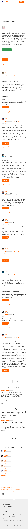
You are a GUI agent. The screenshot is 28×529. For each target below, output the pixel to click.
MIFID (20, 514)
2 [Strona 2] (13, 381)
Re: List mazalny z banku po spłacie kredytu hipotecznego (12, 423)
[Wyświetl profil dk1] (7, 460)
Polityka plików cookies (6, 518)
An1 (6, 118)
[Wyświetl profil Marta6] (7, 470)
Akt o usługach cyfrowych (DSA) (7, 491)
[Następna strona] (26, 381)
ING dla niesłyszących (7, 514)
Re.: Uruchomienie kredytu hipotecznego (12, 409)
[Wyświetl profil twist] (7, 465)
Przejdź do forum (4, 433)
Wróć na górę (14, 501)
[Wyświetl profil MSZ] (7, 450)
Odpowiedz (5, 59)
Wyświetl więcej (4, 475)
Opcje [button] (9, 64)
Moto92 (8, 26)
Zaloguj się (21, 1)
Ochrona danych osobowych (10, 516)
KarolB (6, 271)
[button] (3, 64)
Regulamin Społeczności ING (6, 487)
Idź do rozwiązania (6, 49)
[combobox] (14, 7)
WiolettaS (7, 72)
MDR (2, 516)
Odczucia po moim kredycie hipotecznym (12, 392)
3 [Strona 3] (17, 381)
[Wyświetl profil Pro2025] (7, 455)
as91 (6, 219)
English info (15, 514)
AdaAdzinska (7, 155)
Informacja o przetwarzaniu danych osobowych (10, 489)
